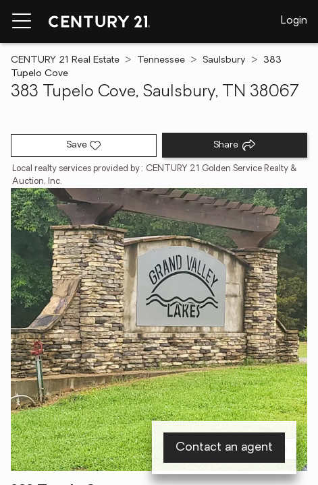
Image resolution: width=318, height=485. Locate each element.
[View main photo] (159, 329)
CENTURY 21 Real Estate (65, 60)
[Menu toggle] (21, 21)
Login (294, 20)
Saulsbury (224, 60)
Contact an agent (224, 447)
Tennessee (161, 60)
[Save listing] (84, 145)
